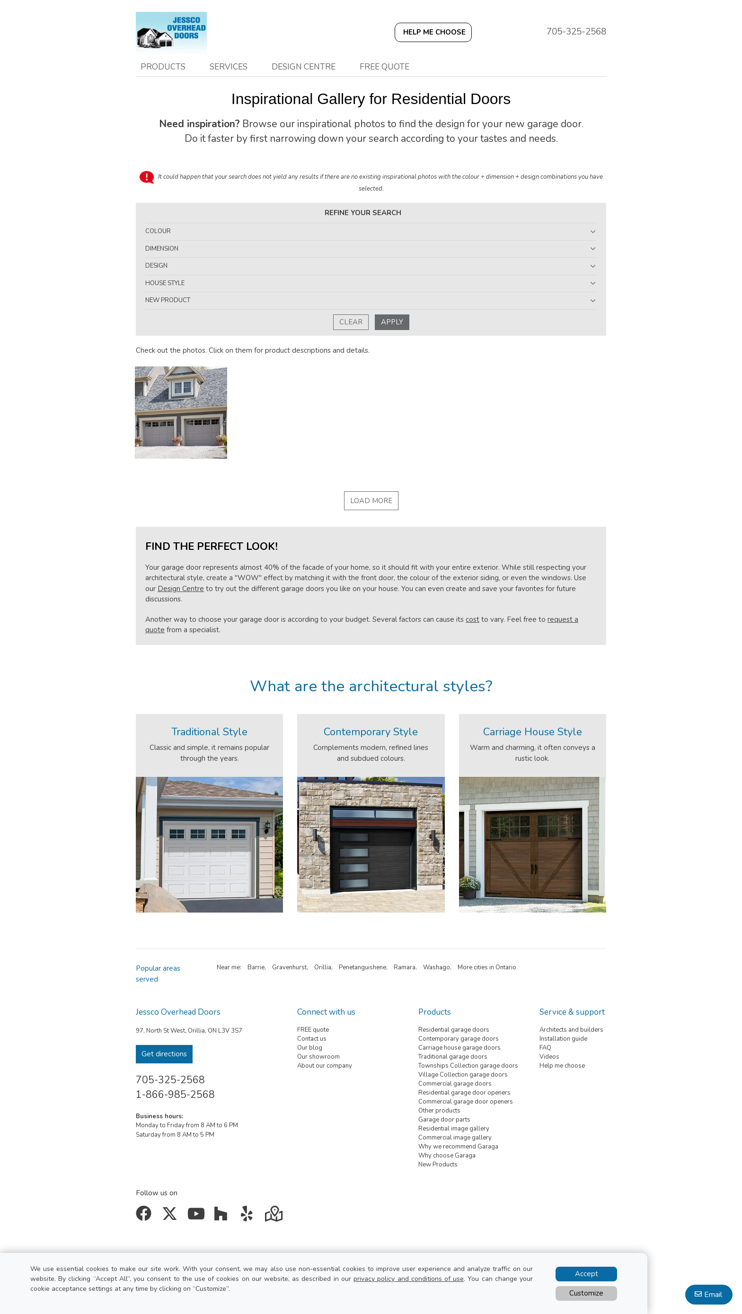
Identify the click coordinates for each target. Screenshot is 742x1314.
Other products (439, 1110)
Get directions (164, 1054)
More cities (473, 967)
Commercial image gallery (455, 1137)
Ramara (404, 967)
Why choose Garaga (447, 1155)
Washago (436, 967)
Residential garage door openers (464, 1092)
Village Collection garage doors (463, 1074)
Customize (586, 1293)
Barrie (256, 967)
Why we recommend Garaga (458, 1146)
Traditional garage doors (452, 1057)
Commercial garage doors (455, 1083)
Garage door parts (444, 1119)
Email (713, 1294)
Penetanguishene (362, 967)
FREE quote (313, 1030)
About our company (324, 1066)
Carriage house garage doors (459, 1048)
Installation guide (563, 1039)
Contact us (312, 1039)
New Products (438, 1164)
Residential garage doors (453, 1030)
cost (472, 619)
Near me (228, 967)
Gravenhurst (289, 967)
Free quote (384, 66)
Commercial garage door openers (465, 1101)
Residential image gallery (453, 1128)
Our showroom (318, 1057)
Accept (586, 1274)
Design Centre (181, 588)
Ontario (505, 967)
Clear (350, 322)
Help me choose (562, 1066)
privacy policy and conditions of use (408, 1278)
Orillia (322, 967)
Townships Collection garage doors (468, 1066)
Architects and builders (571, 1030)
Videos (549, 1057)
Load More (371, 500)
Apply (392, 322)
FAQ (545, 1048)
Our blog (309, 1048)
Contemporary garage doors (458, 1039)
